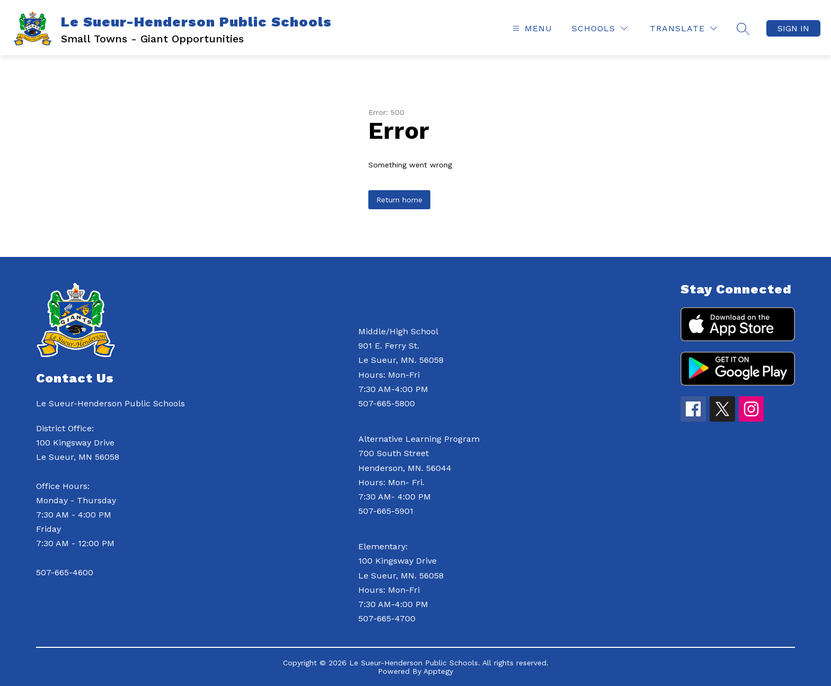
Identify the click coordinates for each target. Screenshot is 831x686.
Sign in (793, 28)
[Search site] (743, 28)
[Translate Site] (683, 28)
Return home (399, 199)
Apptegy (438, 671)
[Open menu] (531, 28)
